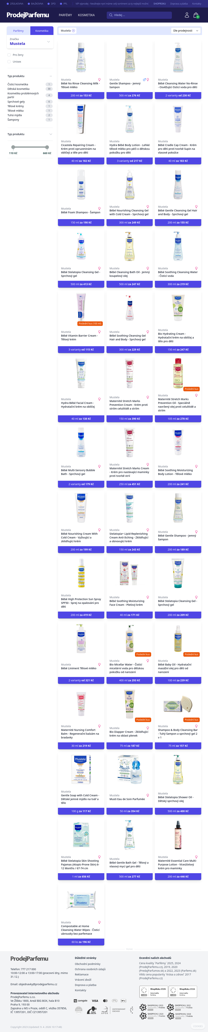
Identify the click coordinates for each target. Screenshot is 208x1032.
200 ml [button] (81, 95)
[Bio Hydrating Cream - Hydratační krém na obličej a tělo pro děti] (178, 308)
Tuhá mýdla (30, 115)
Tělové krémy (30, 106)
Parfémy (65, 15)
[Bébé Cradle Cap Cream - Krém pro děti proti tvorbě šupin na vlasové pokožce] (178, 119)
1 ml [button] (81, 876)
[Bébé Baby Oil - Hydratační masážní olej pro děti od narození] (178, 639)
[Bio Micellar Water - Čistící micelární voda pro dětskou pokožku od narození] (130, 639)
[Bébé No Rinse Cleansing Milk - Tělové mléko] (81, 57)
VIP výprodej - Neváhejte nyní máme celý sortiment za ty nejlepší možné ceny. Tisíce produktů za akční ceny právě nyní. (125, 3)
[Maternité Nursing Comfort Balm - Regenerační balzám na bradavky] (81, 704)
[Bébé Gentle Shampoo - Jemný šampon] (178, 508)
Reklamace (82, 974)
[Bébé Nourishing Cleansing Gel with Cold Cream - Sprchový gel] (130, 185)
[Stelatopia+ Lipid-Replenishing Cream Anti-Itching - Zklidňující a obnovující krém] (130, 508)
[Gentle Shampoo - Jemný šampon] (130, 57)
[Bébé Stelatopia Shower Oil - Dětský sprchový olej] (178, 769)
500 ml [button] (129, 95)
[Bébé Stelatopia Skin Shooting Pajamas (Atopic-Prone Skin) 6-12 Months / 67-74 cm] (81, 835)
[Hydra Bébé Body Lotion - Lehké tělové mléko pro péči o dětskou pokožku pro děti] (130, 119)
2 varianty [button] (178, 95)
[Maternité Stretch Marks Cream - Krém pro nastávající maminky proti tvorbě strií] (130, 442)
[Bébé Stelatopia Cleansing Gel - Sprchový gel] (81, 246)
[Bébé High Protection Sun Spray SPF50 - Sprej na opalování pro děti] (81, 573)
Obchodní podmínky (88, 964)
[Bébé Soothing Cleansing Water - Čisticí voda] (178, 246)
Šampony (30, 120)
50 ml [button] (129, 811)
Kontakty (196, 3)
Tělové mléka (30, 111)
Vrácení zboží (83, 979)
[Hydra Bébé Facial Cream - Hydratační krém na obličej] (81, 373)
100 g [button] (81, 811)
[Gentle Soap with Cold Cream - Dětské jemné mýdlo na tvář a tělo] (81, 769)
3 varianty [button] (129, 161)
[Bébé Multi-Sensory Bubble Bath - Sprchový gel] (81, 442)
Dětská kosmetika (30, 89)
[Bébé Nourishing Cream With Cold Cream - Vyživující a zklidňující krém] (81, 508)
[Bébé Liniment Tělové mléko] (81, 639)
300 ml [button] (129, 222)
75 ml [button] (129, 745)
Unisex (17, 61)
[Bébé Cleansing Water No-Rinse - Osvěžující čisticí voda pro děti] (178, 57)
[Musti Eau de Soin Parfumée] (130, 769)
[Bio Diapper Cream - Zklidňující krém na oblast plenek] (130, 704)
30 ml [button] (81, 745)
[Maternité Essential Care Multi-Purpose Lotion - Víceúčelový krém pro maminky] (178, 835)
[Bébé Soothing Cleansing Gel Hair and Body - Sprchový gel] (130, 308)
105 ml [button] (178, 418)
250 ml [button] (129, 484)
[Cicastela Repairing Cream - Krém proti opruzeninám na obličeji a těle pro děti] (81, 119)
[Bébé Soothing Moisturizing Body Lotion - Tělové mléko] (178, 442)
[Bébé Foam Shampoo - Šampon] (81, 185)
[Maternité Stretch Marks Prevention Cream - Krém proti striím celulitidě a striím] (130, 373)
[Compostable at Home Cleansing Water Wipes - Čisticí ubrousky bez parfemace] (81, 900)
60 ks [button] (81, 942)
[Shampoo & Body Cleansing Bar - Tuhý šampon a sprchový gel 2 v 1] (178, 704)
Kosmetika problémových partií (30, 95)
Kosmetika (86, 15)
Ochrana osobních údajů (90, 969)
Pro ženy (18, 55)
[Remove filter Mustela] (73, 30)
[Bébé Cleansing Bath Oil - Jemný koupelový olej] (130, 246)
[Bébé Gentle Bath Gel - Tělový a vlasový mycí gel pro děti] (130, 835)
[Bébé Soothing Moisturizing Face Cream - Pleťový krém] (130, 573)
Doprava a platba (179, 3)
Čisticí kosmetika (30, 84)
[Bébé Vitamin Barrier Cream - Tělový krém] (81, 308)
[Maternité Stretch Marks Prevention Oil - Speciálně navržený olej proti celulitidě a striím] (178, 373)
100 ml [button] (178, 680)
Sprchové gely (30, 102)
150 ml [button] (81, 222)
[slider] (13, 147)
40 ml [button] (81, 161)
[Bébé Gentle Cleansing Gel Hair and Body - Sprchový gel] (178, 185)
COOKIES (198, 1026)
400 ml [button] (129, 680)
